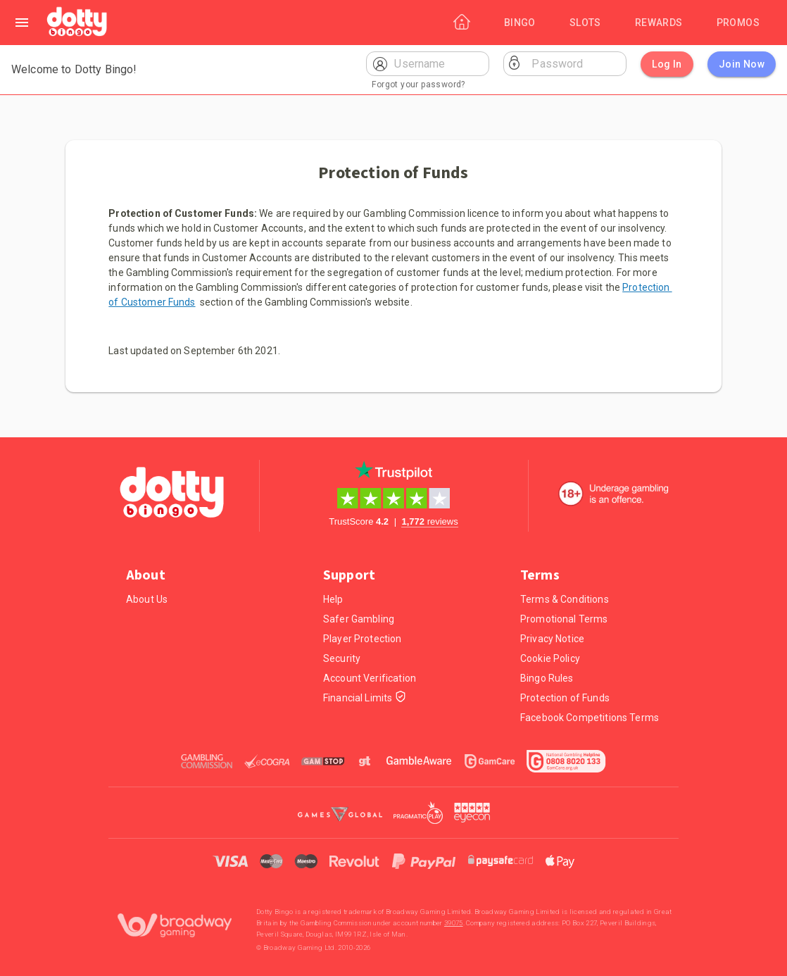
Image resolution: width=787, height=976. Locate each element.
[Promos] (738, 22)
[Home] (77, 22)
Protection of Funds (565, 697)
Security (341, 658)
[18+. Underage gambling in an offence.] (613, 493)
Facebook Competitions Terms (589, 717)
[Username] (439, 63)
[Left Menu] (22, 22)
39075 (453, 923)
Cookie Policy (550, 658)
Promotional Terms (564, 619)
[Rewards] (659, 22)
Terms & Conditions (564, 599)
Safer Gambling (358, 619)
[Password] (576, 63)
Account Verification (369, 678)
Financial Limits (364, 698)
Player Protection (362, 638)
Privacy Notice (552, 638)
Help (333, 599)
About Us (147, 599)
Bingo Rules (547, 678)
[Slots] (585, 22)
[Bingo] (520, 22)
